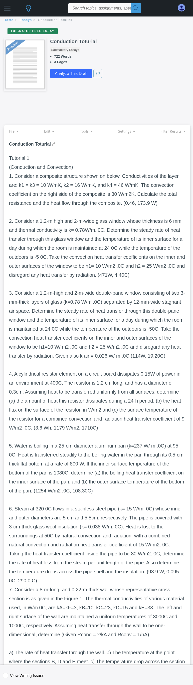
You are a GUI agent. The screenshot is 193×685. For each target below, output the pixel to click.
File (13, 131)
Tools (86, 131)
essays (26, 20)
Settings (126, 131)
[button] (7, 7)
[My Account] (183, 8)
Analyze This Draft (71, 73)
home (8, 20)
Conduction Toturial (55, 20)
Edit (49, 131)
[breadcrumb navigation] (96, 20)
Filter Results (173, 131)
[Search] (136, 8)
